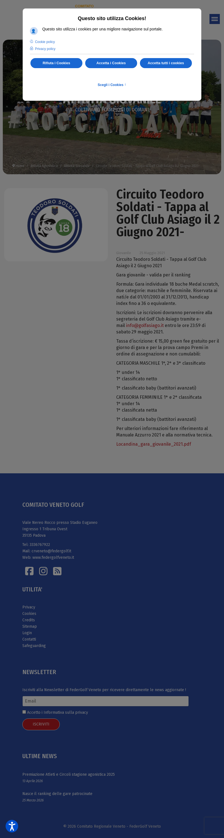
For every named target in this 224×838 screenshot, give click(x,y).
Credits (28, 620)
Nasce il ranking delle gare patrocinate (57, 793)
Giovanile (123, 253)
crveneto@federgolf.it (51, 551)
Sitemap (29, 626)
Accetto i (55, 712)
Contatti (29, 639)
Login (27, 633)
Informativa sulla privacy (66, 712)
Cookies (29, 613)
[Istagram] (43, 571)
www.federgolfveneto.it (53, 557)
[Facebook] (29, 571)
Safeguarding (34, 645)
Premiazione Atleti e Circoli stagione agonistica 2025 (68, 774)
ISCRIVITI (41, 724)
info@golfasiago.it (145, 325)
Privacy (28, 607)
